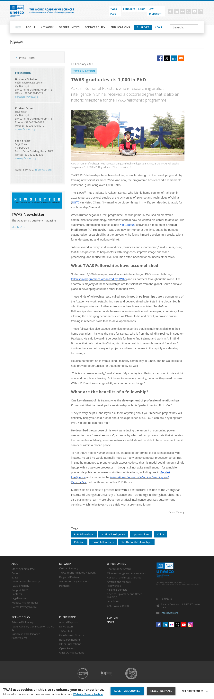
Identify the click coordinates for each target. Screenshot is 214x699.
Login (142, 8)
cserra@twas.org (25, 129)
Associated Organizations (74, 581)
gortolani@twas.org (26, 96)
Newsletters (66, 626)
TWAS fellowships (103, 542)
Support (143, 27)
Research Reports (70, 639)
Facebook (170, 11)
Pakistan (79, 542)
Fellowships (114, 585)
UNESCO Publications (71, 652)
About (30, 27)
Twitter (188, 11)
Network (47, 27)
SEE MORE (18, 227)
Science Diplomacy (23, 622)
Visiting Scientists (117, 589)
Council (16, 573)
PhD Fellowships (84, 534)
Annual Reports (68, 622)
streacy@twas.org (25, 158)
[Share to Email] (181, 58)
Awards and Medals (119, 582)
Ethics (15, 577)
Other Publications (70, 644)
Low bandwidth (155, 11)
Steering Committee (23, 569)
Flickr (182, 11)
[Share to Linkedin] (174, 58)
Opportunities (69, 27)
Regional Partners (70, 577)
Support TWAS (20, 590)
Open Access (67, 648)
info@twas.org (43, 169)
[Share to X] (167, 58)
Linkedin (176, 11)
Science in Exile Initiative (26, 634)
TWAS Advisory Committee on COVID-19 (33, 628)
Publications (120, 27)
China (160, 534)
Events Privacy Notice (24, 607)
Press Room (27, 58)
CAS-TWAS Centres (118, 605)
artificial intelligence (113, 534)
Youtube (194, 11)
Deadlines (113, 601)
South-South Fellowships (136, 542)
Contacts (129, 8)
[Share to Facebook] (160, 58)
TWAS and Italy (20, 585)
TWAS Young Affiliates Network (77, 572)
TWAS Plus (65, 631)
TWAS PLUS (113, 11)
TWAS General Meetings (26, 581)
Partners (64, 585)
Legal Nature (19, 598)
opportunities (141, 534)
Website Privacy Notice (25, 602)
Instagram (200, 11)
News (158, 27)
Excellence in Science (71, 635)
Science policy (95, 27)
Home (18, 27)
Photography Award (119, 569)
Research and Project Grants (124, 577)
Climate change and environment (126, 573)
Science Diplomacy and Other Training (124, 596)
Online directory (68, 568)
